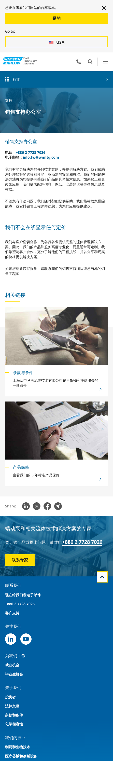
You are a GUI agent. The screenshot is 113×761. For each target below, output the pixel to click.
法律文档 (12, 705)
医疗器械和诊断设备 (21, 756)
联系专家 (20, 560)
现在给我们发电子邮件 (23, 594)
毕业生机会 (14, 674)
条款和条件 (14, 715)
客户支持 (12, 613)
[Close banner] (104, 8)
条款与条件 (23, 372)
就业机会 (12, 664)
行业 (16, 79)
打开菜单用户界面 (105, 61)
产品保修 (21, 467)
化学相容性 (14, 724)
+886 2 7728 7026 (30, 152)
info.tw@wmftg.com (41, 157)
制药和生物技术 (17, 746)
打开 (90, 61)
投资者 (10, 697)
